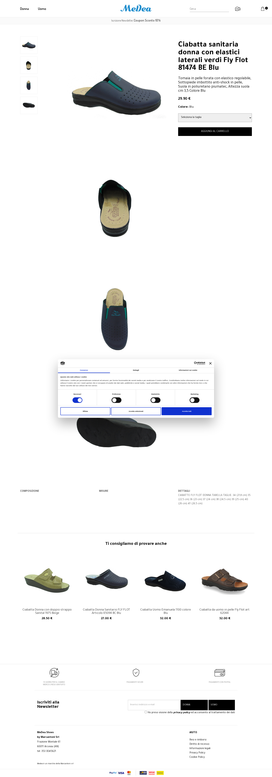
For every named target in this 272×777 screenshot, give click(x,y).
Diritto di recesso (199, 744)
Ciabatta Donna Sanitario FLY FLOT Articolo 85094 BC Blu (106, 611)
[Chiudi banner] (210, 363)
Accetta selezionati (136, 411)
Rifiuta (85, 411)
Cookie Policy (197, 757)
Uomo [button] (42, 8)
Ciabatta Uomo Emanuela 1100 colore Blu (165, 611)
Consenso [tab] (84, 370)
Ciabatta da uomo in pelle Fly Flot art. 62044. (224, 611)
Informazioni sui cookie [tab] (188, 370)
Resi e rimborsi (197, 740)
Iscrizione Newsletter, (136, 20)
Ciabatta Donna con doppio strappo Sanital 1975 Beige (47, 611)
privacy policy (181, 712)
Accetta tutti (186, 411)
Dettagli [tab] (136, 370)
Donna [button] (24, 8)
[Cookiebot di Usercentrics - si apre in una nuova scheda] (190, 363)
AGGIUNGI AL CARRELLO (215, 131)
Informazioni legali (199, 748)
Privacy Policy (197, 753)
